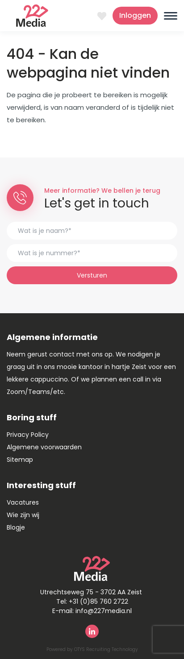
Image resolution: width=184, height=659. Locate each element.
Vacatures (23, 502)
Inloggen (135, 15)
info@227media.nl (103, 610)
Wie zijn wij (23, 514)
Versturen (92, 275)
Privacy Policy (28, 434)
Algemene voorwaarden (44, 447)
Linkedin (92, 631)
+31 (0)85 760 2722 (98, 601)
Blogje (16, 527)
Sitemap (20, 459)
